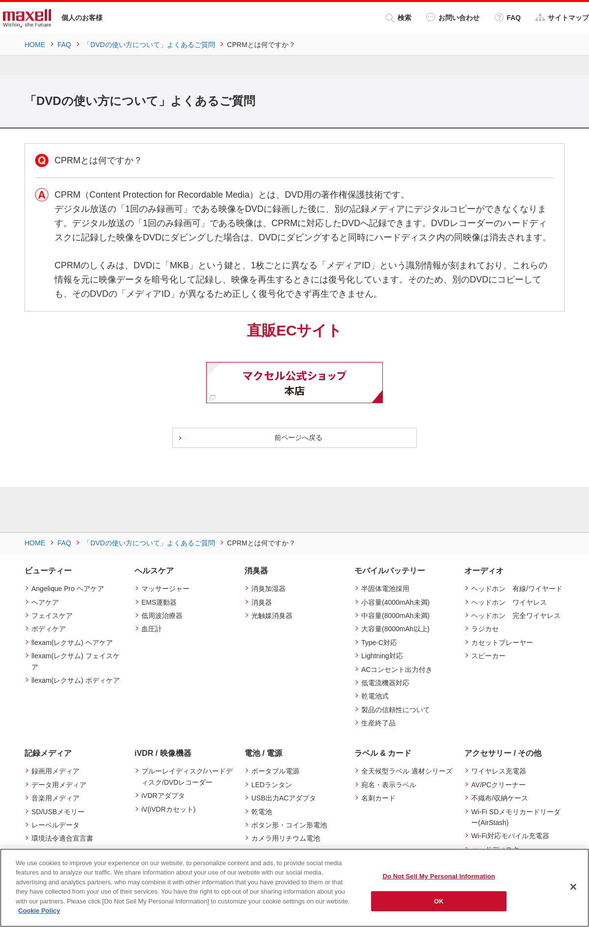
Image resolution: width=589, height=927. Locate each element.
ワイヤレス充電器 (498, 771)
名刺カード (378, 798)
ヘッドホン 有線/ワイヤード (516, 588)
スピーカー (488, 656)
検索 (398, 18)
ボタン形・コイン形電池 (289, 825)
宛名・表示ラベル (388, 785)
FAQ (507, 17)
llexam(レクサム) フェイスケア (75, 661)
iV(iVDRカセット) (168, 809)
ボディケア (48, 629)
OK (439, 900)
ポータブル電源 (275, 771)
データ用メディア (58, 785)
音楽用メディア (55, 798)
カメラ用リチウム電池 (285, 838)
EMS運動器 (159, 602)
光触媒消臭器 (272, 615)
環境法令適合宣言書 (62, 838)
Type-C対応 (379, 642)
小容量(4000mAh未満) (395, 602)
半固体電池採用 (385, 588)
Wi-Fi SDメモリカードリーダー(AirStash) (516, 817)
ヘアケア (45, 602)
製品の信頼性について (395, 710)
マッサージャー (165, 588)
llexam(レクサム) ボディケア (75, 680)
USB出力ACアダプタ (283, 798)
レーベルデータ (55, 825)
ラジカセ (485, 629)
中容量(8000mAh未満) (395, 615)
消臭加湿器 (268, 588)
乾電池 (261, 812)
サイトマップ (562, 17)
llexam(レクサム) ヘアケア (72, 642)
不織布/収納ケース (499, 798)
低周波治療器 (162, 615)
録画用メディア (55, 771)
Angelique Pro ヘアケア (67, 588)
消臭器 (261, 602)
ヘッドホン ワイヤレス (509, 602)
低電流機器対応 (385, 683)
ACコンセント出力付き (396, 669)
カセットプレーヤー (502, 642)
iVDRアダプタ (163, 795)
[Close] (573, 887)
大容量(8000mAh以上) (395, 629)
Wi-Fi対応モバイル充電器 (510, 836)
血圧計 (151, 629)
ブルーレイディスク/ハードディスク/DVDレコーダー (187, 776)
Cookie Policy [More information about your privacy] (39, 910)
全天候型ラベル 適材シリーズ (407, 771)
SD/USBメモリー (57, 812)
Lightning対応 (382, 656)
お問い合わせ (453, 17)
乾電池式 (375, 696)
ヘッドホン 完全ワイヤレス (516, 615)
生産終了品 (378, 723)
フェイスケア (52, 615)
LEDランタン (271, 785)
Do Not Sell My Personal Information (438, 876)
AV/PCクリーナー (498, 785)
